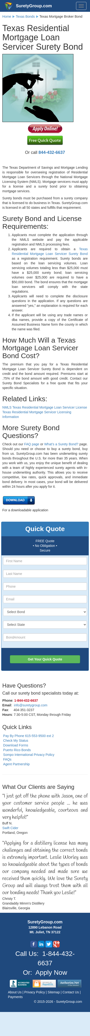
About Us (15, 992)
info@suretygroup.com (30, 705)
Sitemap (54, 992)
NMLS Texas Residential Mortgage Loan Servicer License (44, 407)
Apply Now (51, 972)
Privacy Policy (35, 992)
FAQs (7, 759)
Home (6, 16)
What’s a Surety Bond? (61, 444)
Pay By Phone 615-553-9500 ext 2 (28, 736)
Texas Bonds (25, 16)
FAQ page (31, 444)
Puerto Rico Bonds (17, 750)
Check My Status (15, 740)
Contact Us (71, 992)
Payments (15, 997)
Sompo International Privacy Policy (28, 755)
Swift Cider (10, 828)
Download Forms (15, 745)
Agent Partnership (16, 764)
